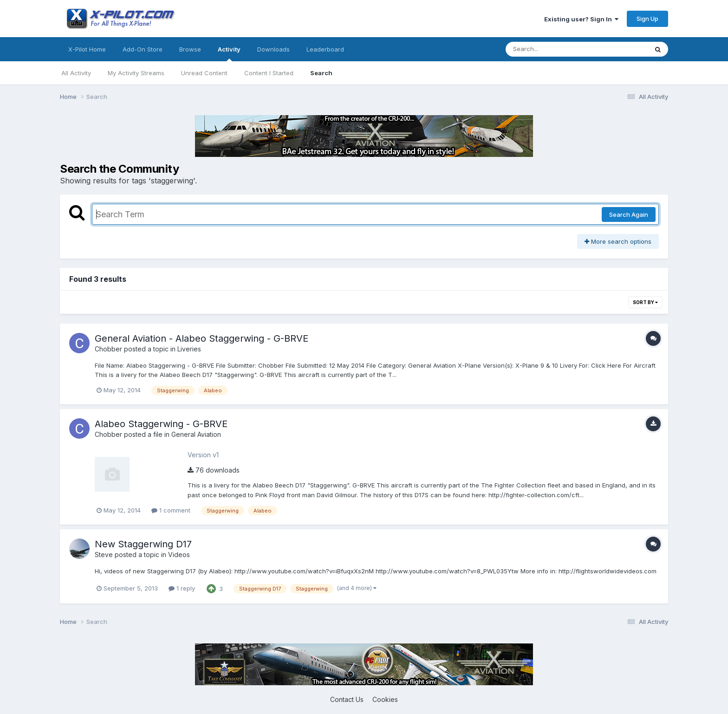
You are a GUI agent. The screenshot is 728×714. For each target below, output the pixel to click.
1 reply (182, 588)
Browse (190, 49)
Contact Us (347, 699)
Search (321, 73)
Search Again (628, 214)
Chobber (108, 349)
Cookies (385, 699)
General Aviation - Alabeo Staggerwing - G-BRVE (201, 338)
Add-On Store (142, 49)
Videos (179, 554)
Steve (104, 554)
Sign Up (647, 18)
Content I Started (268, 73)
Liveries (189, 349)
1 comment (170, 510)
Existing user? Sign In (581, 19)
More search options (618, 241)
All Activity (76, 73)
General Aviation (196, 434)
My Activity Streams (136, 73)
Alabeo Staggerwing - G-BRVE (161, 423)
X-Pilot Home (87, 49)
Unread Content (204, 73)
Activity (229, 53)
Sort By (645, 302)
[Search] (551, 49)
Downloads (273, 49)
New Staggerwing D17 (143, 544)
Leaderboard (325, 49)
